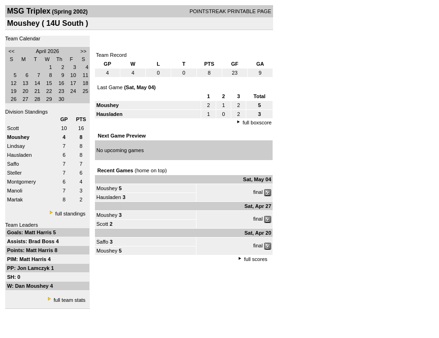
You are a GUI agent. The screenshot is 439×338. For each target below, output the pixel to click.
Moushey (107, 188)
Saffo (13, 164)
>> (83, 51)
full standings (70, 213)
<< (11, 51)
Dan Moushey (32, 286)
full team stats (70, 300)
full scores (255, 259)
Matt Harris (38, 232)
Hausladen (19, 155)
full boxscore (257, 122)
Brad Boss (42, 241)
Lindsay (16, 146)
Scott (13, 128)
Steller (14, 173)
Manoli (14, 190)
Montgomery (21, 181)
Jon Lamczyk (34, 268)
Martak (15, 199)
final (258, 192)
